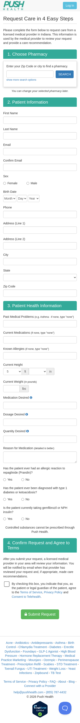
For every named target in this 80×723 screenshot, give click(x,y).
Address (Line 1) (14, 223)
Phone (7, 207)
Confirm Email (12, 160)
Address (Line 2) (14, 239)
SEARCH (64, 74)
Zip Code (9, 286)
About (62, 681)
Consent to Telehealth (26, 596)
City (5, 254)
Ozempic (49, 660)
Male (34, 183)
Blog (72, 681)
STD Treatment (67, 664)
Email (7, 144)
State (6, 270)
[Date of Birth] (9, 198)
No (27, 479)
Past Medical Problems (38, 316)
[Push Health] (14, 5)
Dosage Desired (14, 414)
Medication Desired (16, 397)
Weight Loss (57, 668)
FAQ (53, 681)
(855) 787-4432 (56, 692)
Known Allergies (26, 348)
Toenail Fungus (14, 668)
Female (12, 183)
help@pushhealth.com (29, 692)
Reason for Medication (28, 448)
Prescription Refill (29, 664)
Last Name (10, 129)
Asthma (60, 642)
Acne (9, 642)
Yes (9, 479)
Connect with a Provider (40, 686)
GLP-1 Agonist (48, 651)
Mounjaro (34, 660)
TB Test (56, 673)
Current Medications (28, 332)
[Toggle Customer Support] (65, 708)
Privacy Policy (53, 592)
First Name (10, 113)
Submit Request (40, 614)
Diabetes (55, 647)
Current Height (13, 364)
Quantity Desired (14, 431)
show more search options (21, 79)
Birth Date (9, 191)
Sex (5, 176)
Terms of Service (31, 592)
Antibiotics (22, 642)
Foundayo (29, 651)
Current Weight (20, 381)
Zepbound (41, 673)
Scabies (48, 664)
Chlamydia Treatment (32, 647)
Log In (70, 5)
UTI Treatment (36, 668)
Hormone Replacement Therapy (41, 655)
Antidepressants (42, 642)
